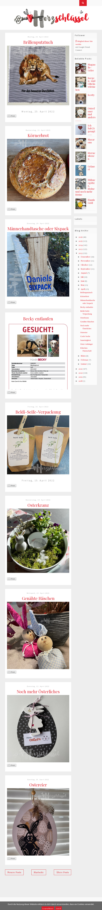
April (83, 289)
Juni (82, 281)
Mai (82, 285)
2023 (80, 249)
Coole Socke (85, 336)
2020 (81, 373)
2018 (80, 381)
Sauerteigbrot (85, 340)
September (86, 269)
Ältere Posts (62, 872)
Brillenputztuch (38, 42)
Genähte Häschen (38, 598)
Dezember (85, 256)
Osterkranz (38, 505)
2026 (81, 237)
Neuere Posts (14, 872)
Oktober (84, 264)
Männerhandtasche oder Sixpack (38, 228)
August (84, 273)
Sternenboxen (91, 155)
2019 (80, 377)
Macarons (91, 141)
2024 (81, 245)
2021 (80, 368)
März (83, 355)
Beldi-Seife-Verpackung (38, 412)
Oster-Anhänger (86, 344)
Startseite (39, 872)
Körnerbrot (38, 135)
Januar (84, 364)
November (85, 260)
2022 (80, 253)
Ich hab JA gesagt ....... (91, 130)
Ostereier (38, 784)
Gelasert (91, 168)
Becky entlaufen (38, 318)
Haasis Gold (91, 201)
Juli (82, 277)
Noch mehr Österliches (38, 691)
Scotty (91, 95)
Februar (84, 359)
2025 (80, 241)
